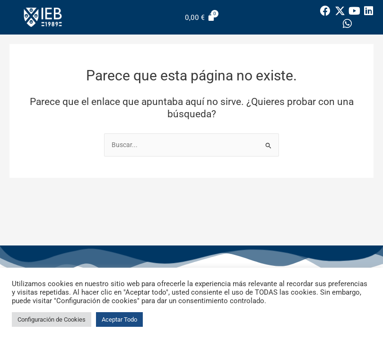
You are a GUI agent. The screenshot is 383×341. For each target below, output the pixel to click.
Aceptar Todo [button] (119, 319)
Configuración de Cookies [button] (51, 319)
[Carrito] (200, 17)
